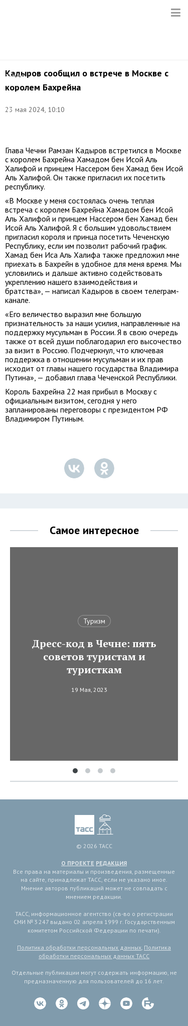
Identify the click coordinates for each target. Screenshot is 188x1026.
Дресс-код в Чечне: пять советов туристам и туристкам (94, 656)
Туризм (94, 621)
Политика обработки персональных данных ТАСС (105, 952)
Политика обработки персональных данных (79, 947)
